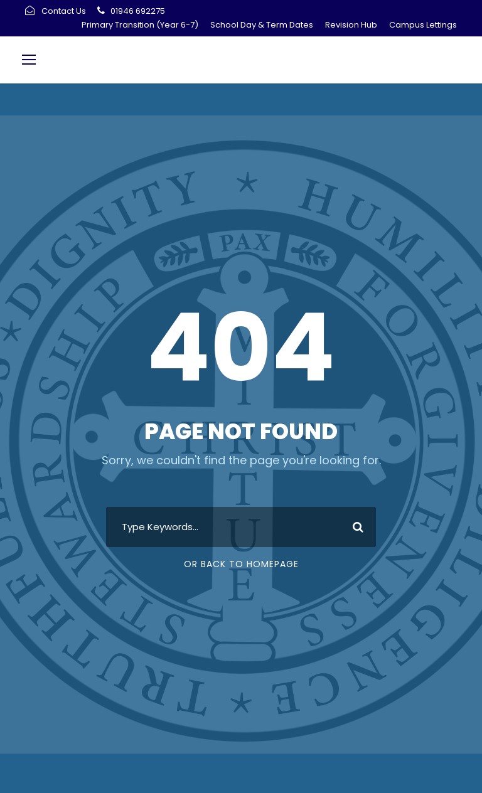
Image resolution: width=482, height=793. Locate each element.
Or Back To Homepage (241, 564)
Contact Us (63, 11)
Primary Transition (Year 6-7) (140, 25)
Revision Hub (351, 25)
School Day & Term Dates (261, 25)
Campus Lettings (423, 25)
